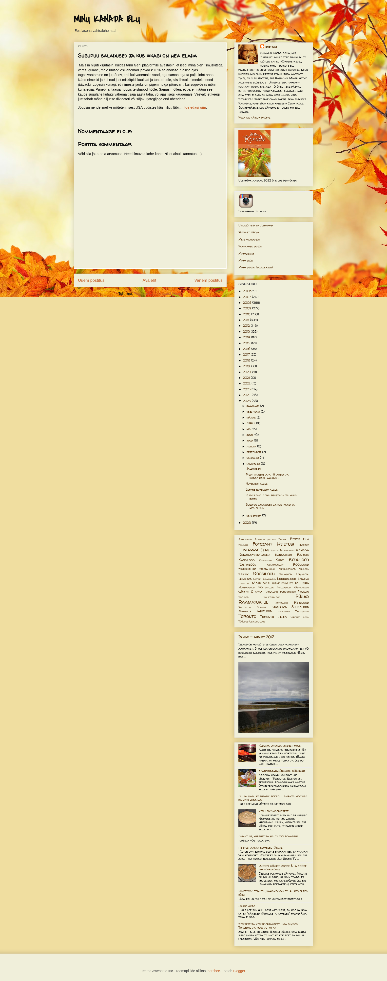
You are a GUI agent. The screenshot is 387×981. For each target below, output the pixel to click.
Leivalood (302, 574)
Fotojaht (262, 544)
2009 (247, 308)
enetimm (271, 46)
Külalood (285, 574)
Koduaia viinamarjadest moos (280, 745)
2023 (247, 389)
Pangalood (271, 591)
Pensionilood (288, 591)
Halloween (253, 468)
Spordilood (279, 607)
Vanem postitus (208, 280)
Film (306, 539)
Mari (256, 583)
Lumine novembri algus (262, 489)
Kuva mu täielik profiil (254, 117)
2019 (247, 366)
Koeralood (247, 564)
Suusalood (300, 606)
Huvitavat (248, 549)
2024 (247, 395)
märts (252, 417)
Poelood (243, 597)
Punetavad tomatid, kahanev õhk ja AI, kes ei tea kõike (273, 893)
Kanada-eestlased (254, 554)
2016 (247, 349)
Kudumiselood (287, 569)
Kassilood (246, 560)
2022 (247, 383)
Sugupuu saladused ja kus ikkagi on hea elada (270, 506)
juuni (250, 435)
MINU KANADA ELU (107, 19)
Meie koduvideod (249, 239)
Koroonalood (247, 569)
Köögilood (264, 573)
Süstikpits (244, 611)
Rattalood (281, 602)
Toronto (247, 616)
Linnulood (245, 579)
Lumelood (244, 583)
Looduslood (286, 578)
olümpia (243, 591)
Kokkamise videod (250, 246)
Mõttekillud (266, 587)
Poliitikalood (272, 597)
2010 (247, 314)
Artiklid (271, 539)
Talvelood (264, 611)
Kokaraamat (275, 564)
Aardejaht (245, 539)
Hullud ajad (246, 906)
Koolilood (301, 564)
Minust (287, 583)
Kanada (302, 550)
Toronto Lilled (273, 616)
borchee (214, 971)
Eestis (295, 539)
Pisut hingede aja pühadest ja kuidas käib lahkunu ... (267, 476)
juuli (250, 440)
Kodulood (299, 559)
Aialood (260, 539)
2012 (247, 325)
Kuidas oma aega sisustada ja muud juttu (271, 497)
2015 (247, 343)
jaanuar (253, 406)
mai (249, 429)
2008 (247, 302)
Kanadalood (283, 555)
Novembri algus (257, 483)
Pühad (302, 596)
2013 (247, 331)
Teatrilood (302, 611)
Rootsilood (245, 607)
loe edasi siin (195, 107)
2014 (247, 337)
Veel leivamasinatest (274, 811)
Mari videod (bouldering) (255, 267)
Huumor (304, 544)
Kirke (279, 560)
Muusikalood (246, 587)
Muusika (302, 583)
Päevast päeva (248, 232)
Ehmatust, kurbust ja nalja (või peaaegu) (268, 836)
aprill (251, 423)
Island (274, 550)
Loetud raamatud (264, 579)
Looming (303, 579)
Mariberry (246, 253)
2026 (247, 523)
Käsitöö (243, 574)
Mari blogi (245, 260)
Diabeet (283, 539)
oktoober (253, 458)
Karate (303, 554)
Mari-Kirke (271, 583)
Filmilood (243, 544)
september (254, 452)
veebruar (254, 411)
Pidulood (303, 591)
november (254, 463)
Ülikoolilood (257, 621)
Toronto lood (299, 617)
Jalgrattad (287, 550)
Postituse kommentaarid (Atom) (158, 294)
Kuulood (304, 569)
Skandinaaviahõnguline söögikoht (282, 771)
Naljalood (284, 587)
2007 (247, 297)
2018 (247, 360)
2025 (247, 401)
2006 (247, 291)
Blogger (239, 971)
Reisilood (301, 602)
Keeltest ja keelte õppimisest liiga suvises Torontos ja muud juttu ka (268, 926)
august (252, 446)
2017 (247, 354)
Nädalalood (301, 587)
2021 (247, 378)
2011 (246, 320)
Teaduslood (283, 611)
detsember (254, 515)
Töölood (243, 621)
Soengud (262, 607)
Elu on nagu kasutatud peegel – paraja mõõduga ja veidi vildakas (273, 798)
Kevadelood (265, 560)
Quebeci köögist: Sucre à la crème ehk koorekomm (283, 867)
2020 (247, 372)
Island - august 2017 (256, 637)
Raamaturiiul (253, 602)
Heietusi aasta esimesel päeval (260, 847)
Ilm (265, 549)
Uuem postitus (91, 280)
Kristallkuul (267, 569)
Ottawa (256, 591)
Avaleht (149, 280)
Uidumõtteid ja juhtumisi (255, 225)
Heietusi (285, 544)
